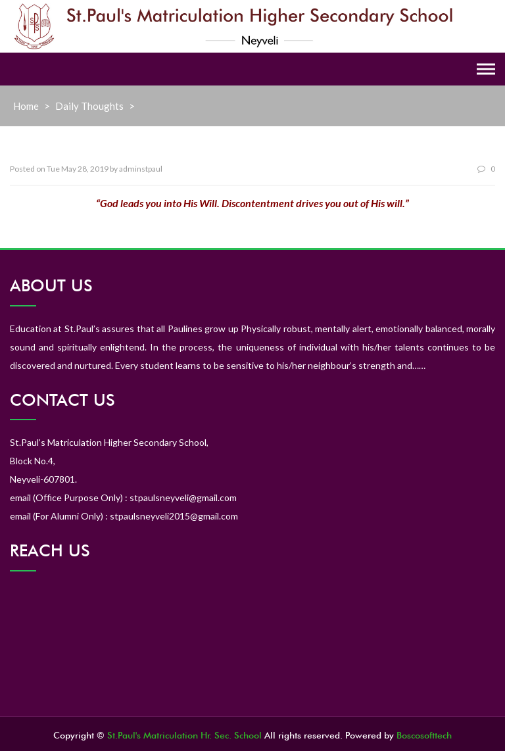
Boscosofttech (424, 735)
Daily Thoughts (89, 106)
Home (26, 106)
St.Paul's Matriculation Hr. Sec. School (184, 735)
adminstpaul (140, 169)
